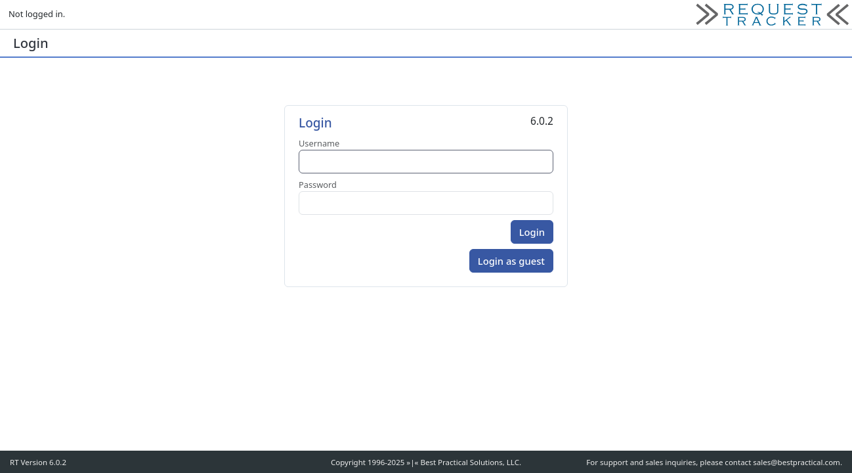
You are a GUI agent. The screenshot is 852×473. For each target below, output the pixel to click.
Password (318, 185)
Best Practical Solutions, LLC (469, 462)
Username (319, 143)
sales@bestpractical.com (796, 462)
